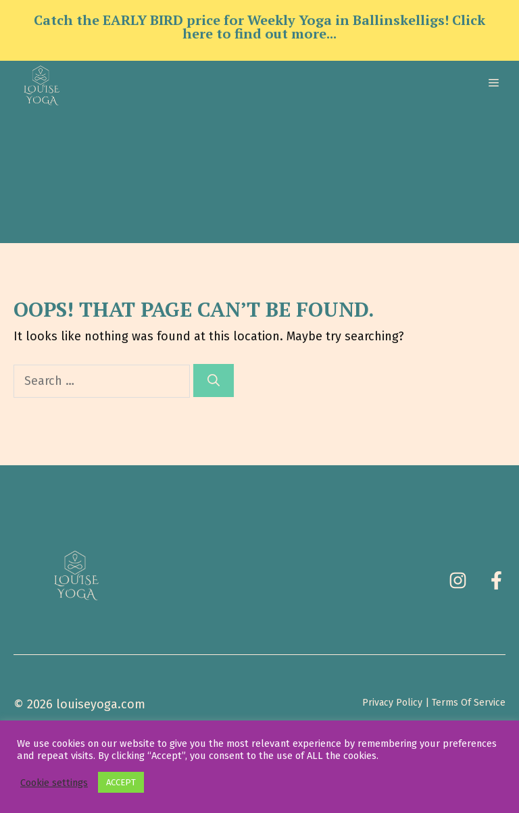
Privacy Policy (392, 702)
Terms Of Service (468, 702)
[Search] (213, 380)
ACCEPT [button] (121, 782)
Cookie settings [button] (54, 783)
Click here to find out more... (333, 27)
